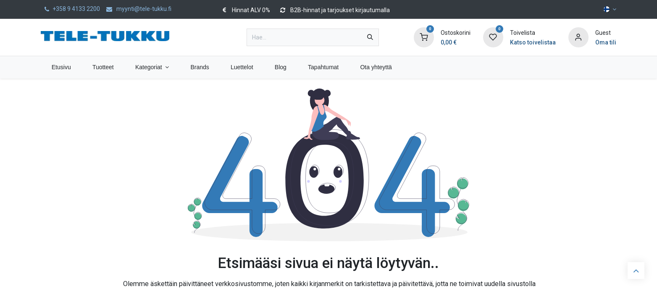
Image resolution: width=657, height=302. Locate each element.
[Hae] (370, 37)
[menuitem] (61, 67)
